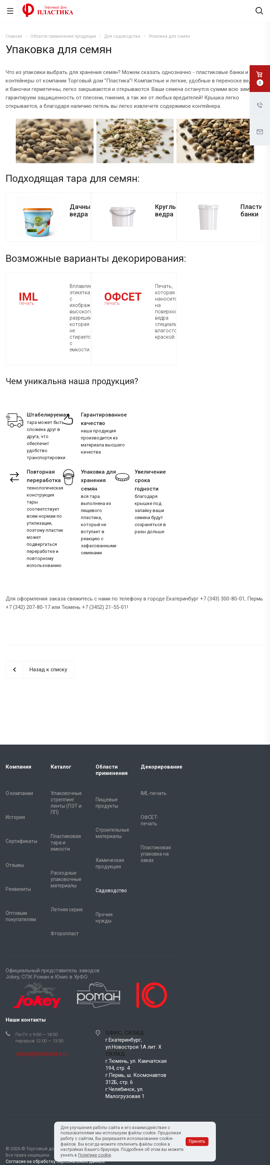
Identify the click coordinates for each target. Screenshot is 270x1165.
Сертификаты (21, 841)
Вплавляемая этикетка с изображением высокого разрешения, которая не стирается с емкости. (87, 317)
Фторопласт (65, 933)
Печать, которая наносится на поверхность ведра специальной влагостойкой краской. (171, 311)
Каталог (61, 767)
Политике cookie (94, 1155)
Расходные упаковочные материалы (66, 879)
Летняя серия (67, 909)
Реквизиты (18, 889)
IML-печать (154, 793)
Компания (18, 767)
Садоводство (111, 890)
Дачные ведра (82, 210)
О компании (19, 793)
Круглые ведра (168, 210)
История (15, 817)
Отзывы (15, 865)
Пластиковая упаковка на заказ (156, 854)
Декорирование (161, 767)
